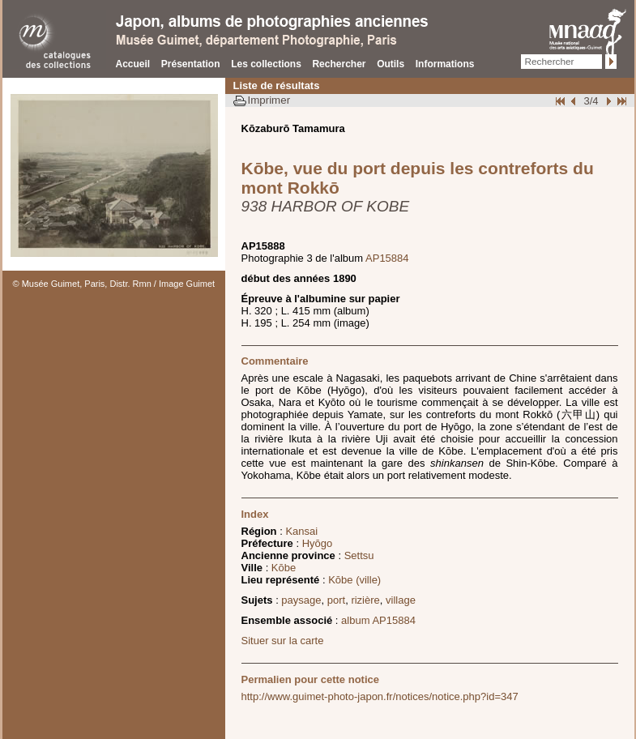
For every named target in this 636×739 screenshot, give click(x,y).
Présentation (190, 64)
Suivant (607, 101)
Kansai (301, 531)
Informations (445, 64)
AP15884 (387, 258)
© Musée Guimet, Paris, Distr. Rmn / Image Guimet (114, 283)
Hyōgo (317, 543)
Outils (390, 64)
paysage (301, 600)
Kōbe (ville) (354, 580)
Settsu (359, 555)
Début (561, 101)
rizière (365, 600)
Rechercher (338, 64)
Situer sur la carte (282, 640)
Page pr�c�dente (575, 101)
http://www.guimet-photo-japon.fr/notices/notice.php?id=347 (380, 696)
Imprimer (269, 100)
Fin (620, 101)
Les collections (266, 64)
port (336, 600)
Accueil (133, 64)
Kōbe (283, 568)
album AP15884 (378, 620)
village (401, 600)
